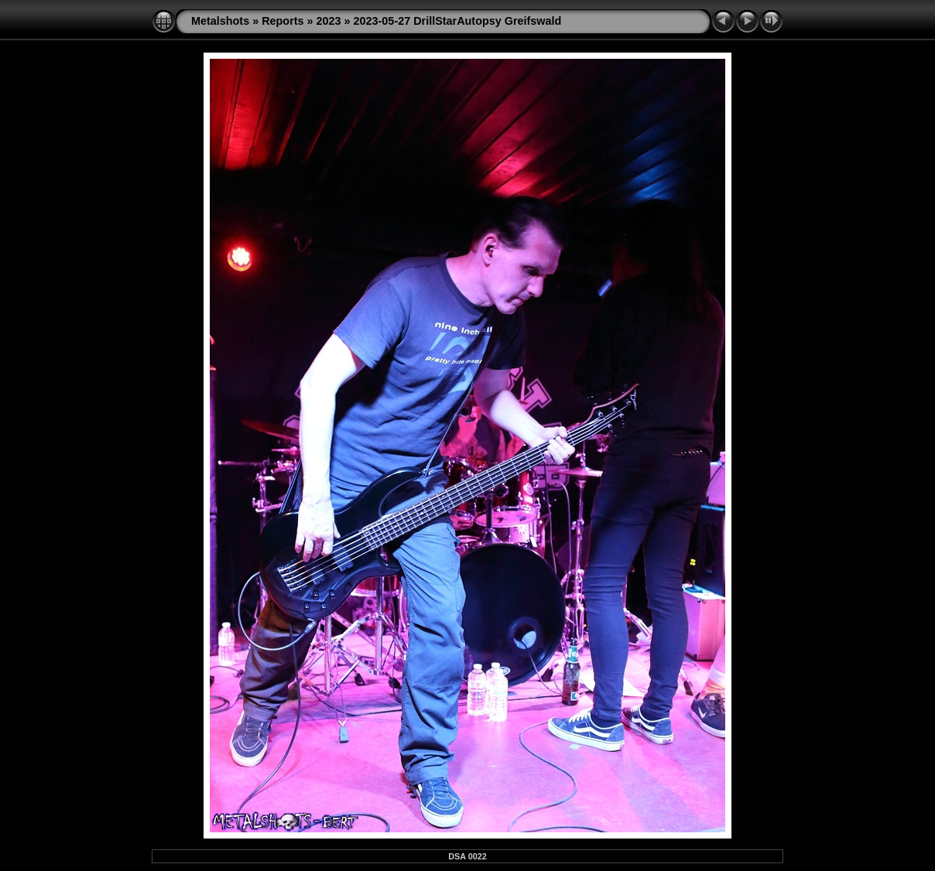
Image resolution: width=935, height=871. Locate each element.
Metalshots (220, 21)
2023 (329, 21)
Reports (282, 21)
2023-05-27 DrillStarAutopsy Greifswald (458, 21)
